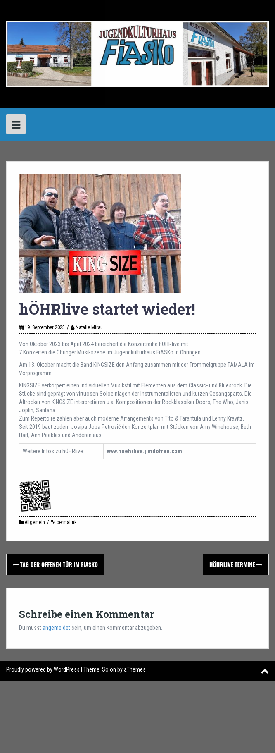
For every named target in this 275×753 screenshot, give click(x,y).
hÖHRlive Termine (235, 564)
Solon (109, 669)
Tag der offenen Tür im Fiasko (55, 564)
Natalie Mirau (89, 327)
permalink (66, 522)
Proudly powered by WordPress (43, 669)
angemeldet (56, 627)
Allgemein (35, 522)
